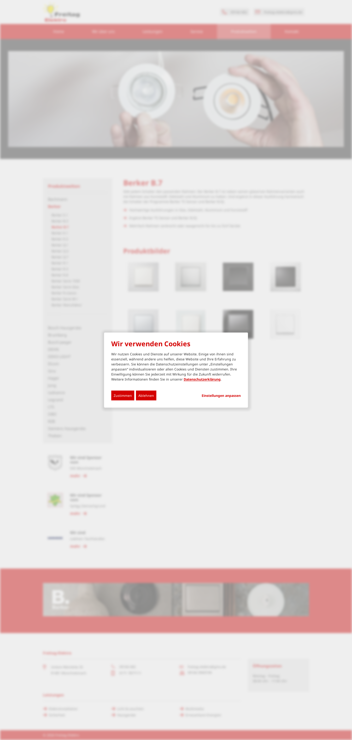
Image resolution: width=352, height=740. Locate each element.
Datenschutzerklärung (202, 379)
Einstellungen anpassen (221, 395)
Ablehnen (146, 395)
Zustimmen (123, 395)
